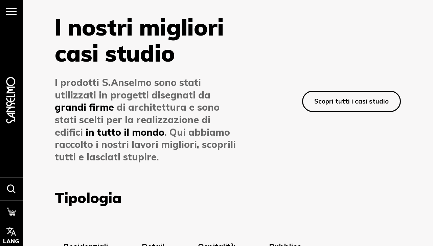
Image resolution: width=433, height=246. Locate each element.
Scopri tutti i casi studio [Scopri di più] (351, 101)
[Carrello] (11, 211)
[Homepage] (11, 100)
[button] (11, 188)
